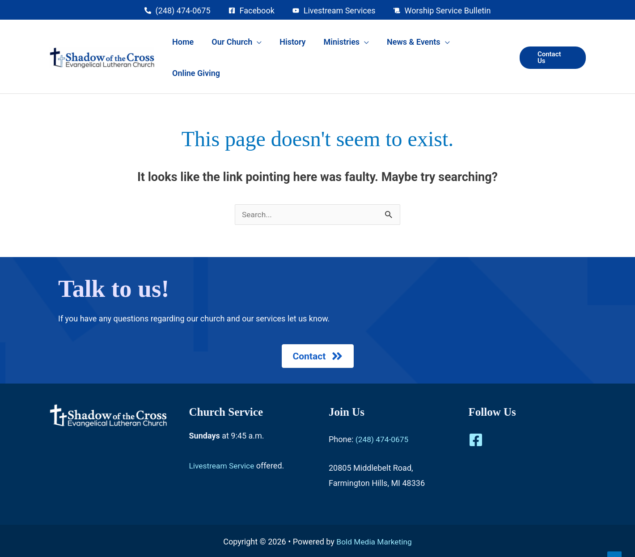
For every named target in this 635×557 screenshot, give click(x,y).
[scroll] (442, 10)
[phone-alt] (177, 10)
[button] (551, 44)
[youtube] (334, 10)
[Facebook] (476, 418)
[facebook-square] (252, 10)
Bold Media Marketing (374, 519)
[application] (273, 44)
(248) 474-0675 (383, 417)
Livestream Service (223, 443)
